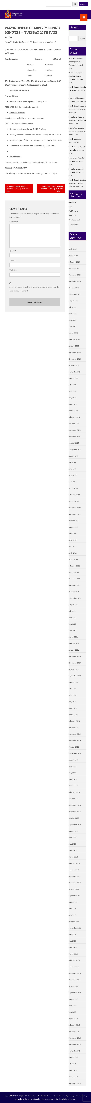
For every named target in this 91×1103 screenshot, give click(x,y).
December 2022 (75, 507)
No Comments (36, 41)
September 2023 (75, 449)
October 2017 (74, 889)
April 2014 (72, 1070)
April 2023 (72, 481)
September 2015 (75, 992)
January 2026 (74, 268)
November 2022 (75, 514)
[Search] (75, 4)
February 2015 (74, 1025)
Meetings (49, 41)
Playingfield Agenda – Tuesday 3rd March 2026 (77, 161)
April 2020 (72, 708)
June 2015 (72, 1005)
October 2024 (74, 365)
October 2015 (74, 986)
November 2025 (75, 281)
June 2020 (72, 695)
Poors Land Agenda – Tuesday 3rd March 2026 (77, 172)
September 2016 (75, 928)
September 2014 (75, 1051)
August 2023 (73, 456)
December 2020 (75, 656)
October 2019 (74, 747)
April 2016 (72, 947)
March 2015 (73, 1018)
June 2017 (72, 915)
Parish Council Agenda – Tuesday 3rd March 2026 (77, 150)
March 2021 (73, 637)
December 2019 (75, 734)
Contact (83, 4)
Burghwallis (23, 1095)
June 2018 (72, 837)
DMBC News (73, 211)
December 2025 (75, 274)
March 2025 (73, 333)
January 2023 (74, 501)
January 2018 (74, 869)
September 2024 (75, 371)
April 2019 (72, 779)
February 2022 (74, 565)
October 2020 (74, 669)
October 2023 (74, 443)
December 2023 (75, 430)
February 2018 (74, 863)
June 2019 (72, 766)
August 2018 (73, 831)
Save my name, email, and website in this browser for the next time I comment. (34, 288)
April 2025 (72, 326)
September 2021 (75, 598)
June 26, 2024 (11, 41)
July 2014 (72, 1063)
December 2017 (75, 876)
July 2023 (72, 462)
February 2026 (74, 262)
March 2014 (73, 1076)
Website (13, 270)
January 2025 (74, 346)
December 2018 (75, 805)
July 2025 (72, 307)
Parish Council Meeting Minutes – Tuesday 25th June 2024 (17, 188)
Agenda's (72, 202)
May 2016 (72, 941)
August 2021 (73, 604)
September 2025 (75, 294)
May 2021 (72, 624)
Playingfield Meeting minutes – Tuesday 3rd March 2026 (77, 131)
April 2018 (72, 850)
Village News (73, 224)
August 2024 (73, 378)
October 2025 (74, 287)
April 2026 (72, 249)
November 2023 (75, 436)
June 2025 (72, 313)
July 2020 (72, 688)
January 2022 (74, 572)
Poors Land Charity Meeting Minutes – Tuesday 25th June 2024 (52, 188)
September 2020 (75, 675)
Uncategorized (74, 219)
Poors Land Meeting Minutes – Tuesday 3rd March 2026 (77, 120)
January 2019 (74, 798)
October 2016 (74, 921)
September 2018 (75, 824)
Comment (13, 221)
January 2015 (74, 1031)
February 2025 (74, 339)
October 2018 (74, 818)
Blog (70, 206)
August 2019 (73, 759)
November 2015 (75, 979)
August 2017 (73, 902)
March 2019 (73, 785)
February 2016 (74, 960)
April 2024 (72, 404)
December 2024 (75, 352)
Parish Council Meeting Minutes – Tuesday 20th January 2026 (77, 183)
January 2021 (74, 650)
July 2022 (72, 533)
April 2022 (72, 553)
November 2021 (75, 585)
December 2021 (75, 578)
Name (12, 250)
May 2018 (72, 844)
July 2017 (72, 908)
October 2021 (74, 591)
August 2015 (73, 999)
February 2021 (74, 643)
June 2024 (72, 391)
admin (24, 41)
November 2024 (75, 359)
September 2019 (75, 753)
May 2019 (72, 772)
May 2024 (72, 397)
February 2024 (74, 417)
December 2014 (75, 1038)
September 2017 (75, 895)
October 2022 (74, 520)
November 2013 (75, 1083)
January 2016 (74, 966)
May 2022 (72, 546)
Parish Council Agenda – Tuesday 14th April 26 (77, 90)
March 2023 (73, 488)
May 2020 (72, 701)
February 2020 (74, 721)
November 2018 (75, 811)
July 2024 (72, 384)
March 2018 (73, 856)
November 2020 (75, 662)
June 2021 (72, 617)
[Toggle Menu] (83, 17)
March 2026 (73, 255)
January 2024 (74, 423)
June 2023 (72, 468)
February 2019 (74, 792)
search (82, 38)
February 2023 (74, 494)
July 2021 (72, 611)
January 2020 (74, 727)
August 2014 (73, 1057)
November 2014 (75, 1044)
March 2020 (73, 714)
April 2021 (72, 630)
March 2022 (73, 559)
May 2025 (72, 320)
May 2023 (72, 475)
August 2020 (73, 682)
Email (11, 260)
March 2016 (73, 954)
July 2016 (72, 934)
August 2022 (73, 527)
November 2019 (75, 740)
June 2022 (72, 540)
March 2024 (73, 410)
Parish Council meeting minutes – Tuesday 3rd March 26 (77, 109)
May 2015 (72, 1012)
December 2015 (75, 973)
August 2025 (73, 300)
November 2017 (75, 882)
